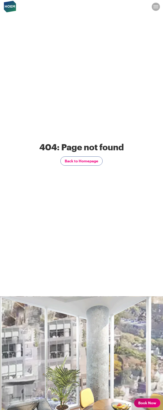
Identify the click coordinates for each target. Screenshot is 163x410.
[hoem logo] (10, 6)
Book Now (147, 403)
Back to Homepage (81, 161)
